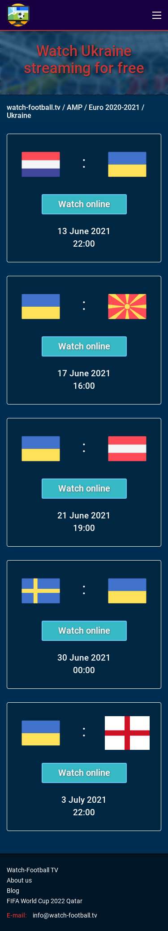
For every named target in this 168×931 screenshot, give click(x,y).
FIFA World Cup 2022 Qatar (44, 901)
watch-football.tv (33, 107)
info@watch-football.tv (65, 915)
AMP (74, 107)
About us (19, 880)
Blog (13, 890)
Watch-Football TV (32, 870)
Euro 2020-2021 (114, 107)
